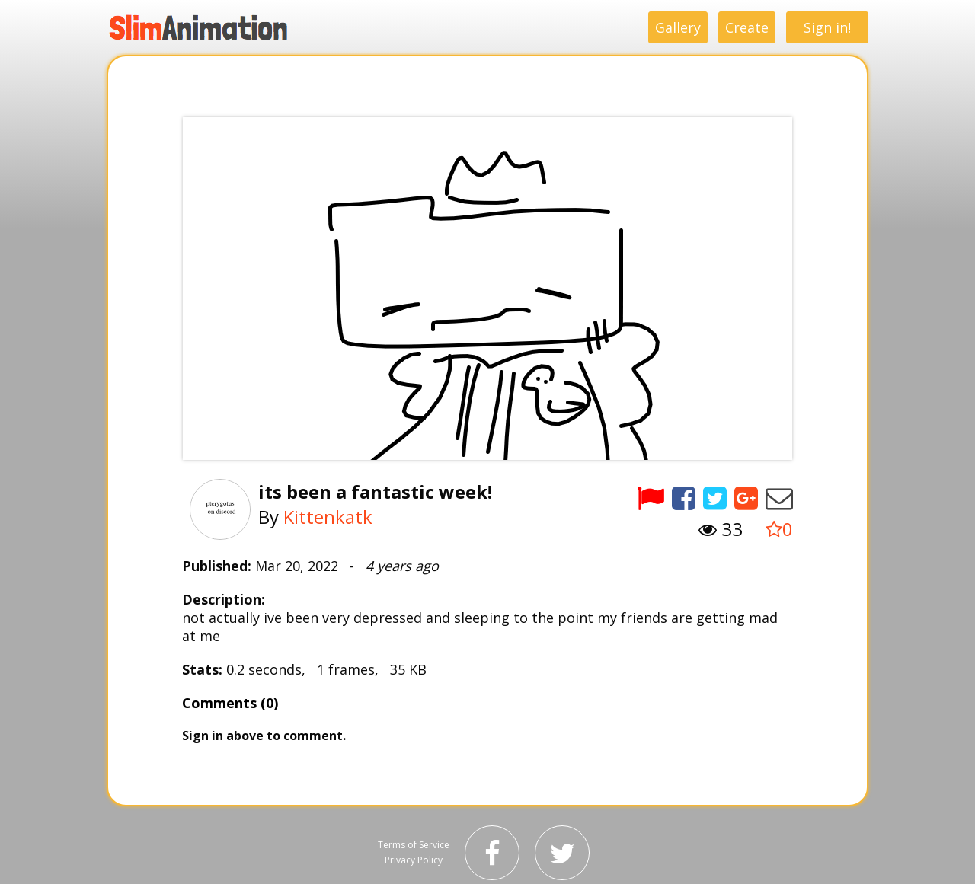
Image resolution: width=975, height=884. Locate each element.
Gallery (678, 27)
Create (747, 27)
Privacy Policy (414, 860)
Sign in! (827, 27)
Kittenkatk (327, 516)
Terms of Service (413, 844)
